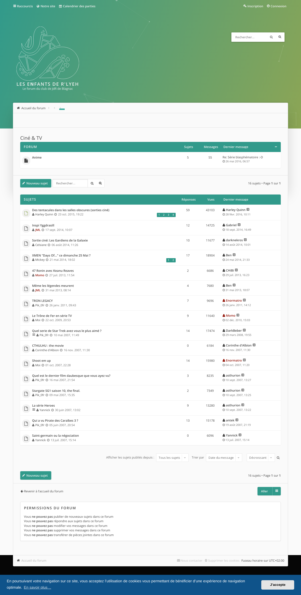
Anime (37, 157)
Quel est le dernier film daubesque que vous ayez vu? (71, 376)
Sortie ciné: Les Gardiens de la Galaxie (60, 240)
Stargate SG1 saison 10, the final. (56, 391)
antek (230, 420)
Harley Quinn (44, 214)
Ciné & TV (31, 138)
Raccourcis (25, 6)
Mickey (40, 260)
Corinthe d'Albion (47, 350)
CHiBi (230, 270)
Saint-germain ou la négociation (55, 436)
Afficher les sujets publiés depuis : (147, 457)
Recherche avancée (280, 37)
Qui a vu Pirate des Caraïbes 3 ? (55, 421)
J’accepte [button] (277, 585)
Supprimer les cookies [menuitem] (223, 560)
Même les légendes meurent (53, 286)
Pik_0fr (39, 305)
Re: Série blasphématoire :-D (243, 157)
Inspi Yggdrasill (43, 225)
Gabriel (231, 225)
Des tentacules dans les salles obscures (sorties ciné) (70, 210)
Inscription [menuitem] (255, 6)
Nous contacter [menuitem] (191, 560)
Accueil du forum (34, 560)
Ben (229, 255)
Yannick (45, 410)
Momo (39, 275)
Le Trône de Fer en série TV (52, 316)
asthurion (233, 375)
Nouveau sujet (37, 183)
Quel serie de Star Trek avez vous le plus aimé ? (67, 331)
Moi (37, 320)
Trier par (217, 457)
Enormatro (234, 300)
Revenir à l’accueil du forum (43, 491)
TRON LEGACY (42, 301)
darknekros (234, 240)
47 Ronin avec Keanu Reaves (53, 271)
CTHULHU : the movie (48, 346)
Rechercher (271, 37)
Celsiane (41, 245)
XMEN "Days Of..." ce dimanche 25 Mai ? (61, 255)
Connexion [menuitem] (278, 6)
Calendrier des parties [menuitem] (77, 6)
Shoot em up (41, 361)
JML (37, 230)
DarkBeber (234, 330)
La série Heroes (43, 406)
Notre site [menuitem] (45, 6)
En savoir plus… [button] (37, 588)
